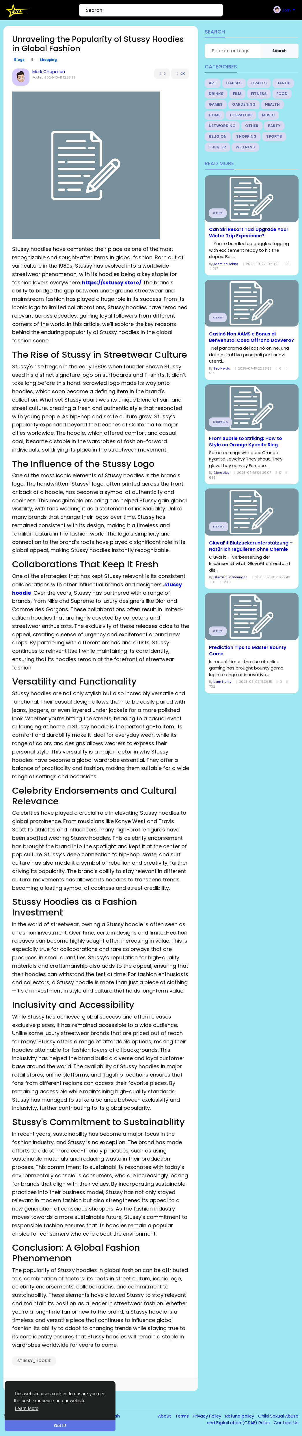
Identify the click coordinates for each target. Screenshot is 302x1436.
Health (272, 104)
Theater (217, 147)
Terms (182, 1416)
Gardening (244, 104)
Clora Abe (221, 472)
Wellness (245, 147)
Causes (234, 83)
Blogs (19, 59)
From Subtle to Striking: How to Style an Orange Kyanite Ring (245, 441)
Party (274, 125)
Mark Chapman (48, 71)
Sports (274, 136)
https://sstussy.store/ (111, 282)
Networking (222, 125)
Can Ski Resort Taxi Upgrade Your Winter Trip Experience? (248, 232)
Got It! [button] (60, 1425)
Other (251, 125)
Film (237, 93)
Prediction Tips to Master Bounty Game (247, 650)
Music (268, 115)
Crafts (259, 83)
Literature (241, 115)
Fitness (259, 93)
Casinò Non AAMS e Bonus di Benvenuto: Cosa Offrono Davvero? (251, 337)
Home (214, 115)
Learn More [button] (26, 1408)
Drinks (216, 93)
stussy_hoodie (34, 1361)
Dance (283, 83)
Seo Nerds (221, 368)
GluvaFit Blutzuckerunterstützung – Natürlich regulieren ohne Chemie (251, 546)
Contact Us (286, 1423)
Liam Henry (222, 681)
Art (213, 83)
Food (282, 93)
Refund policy (240, 1416)
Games (216, 104)
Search (279, 50)
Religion (218, 136)
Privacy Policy (207, 1416)
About (165, 1416)
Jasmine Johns (225, 264)
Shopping (48, 59)
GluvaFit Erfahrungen (230, 577)
